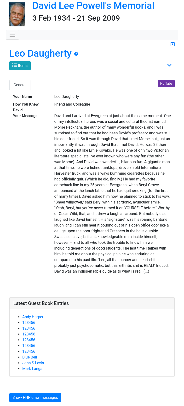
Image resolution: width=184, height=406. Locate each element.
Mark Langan (33, 368)
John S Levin (33, 363)
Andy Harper (32, 317)
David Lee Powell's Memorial (93, 5)
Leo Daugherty (40, 53)
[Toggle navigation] (12, 35)
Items (20, 65)
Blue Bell (29, 357)
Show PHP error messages (35, 397)
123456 (28, 322)
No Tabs (166, 83)
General (19, 85)
